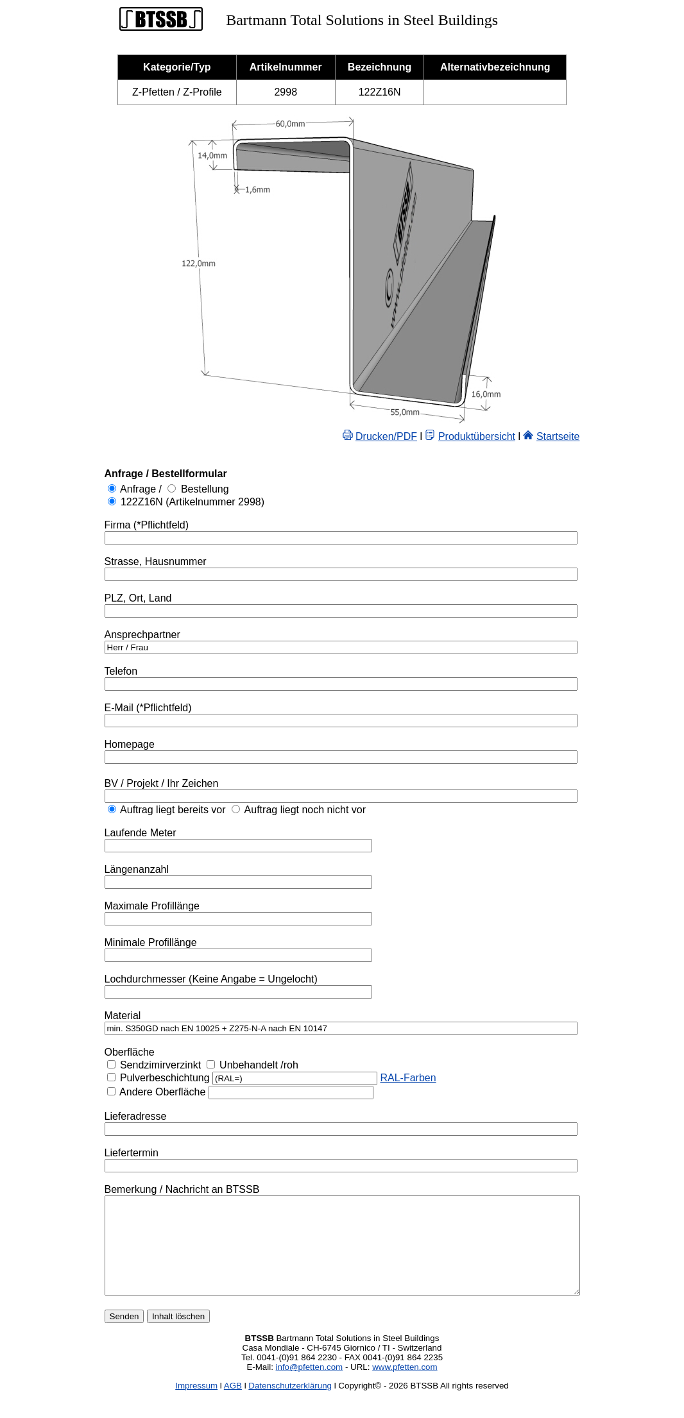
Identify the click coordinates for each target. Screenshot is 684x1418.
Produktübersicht (505, 436)
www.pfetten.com (404, 1386)
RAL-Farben (379, 1077)
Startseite (587, 436)
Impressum (196, 1405)
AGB (233, 1405)
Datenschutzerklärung (290, 1405)
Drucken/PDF (415, 436)
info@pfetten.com (309, 1386)
